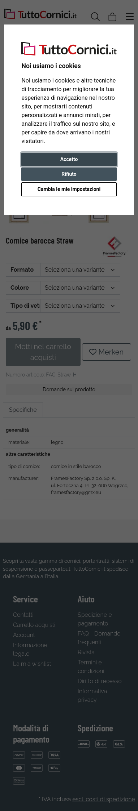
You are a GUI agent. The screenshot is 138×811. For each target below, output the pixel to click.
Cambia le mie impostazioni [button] (69, 189)
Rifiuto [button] (69, 174)
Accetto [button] (69, 159)
